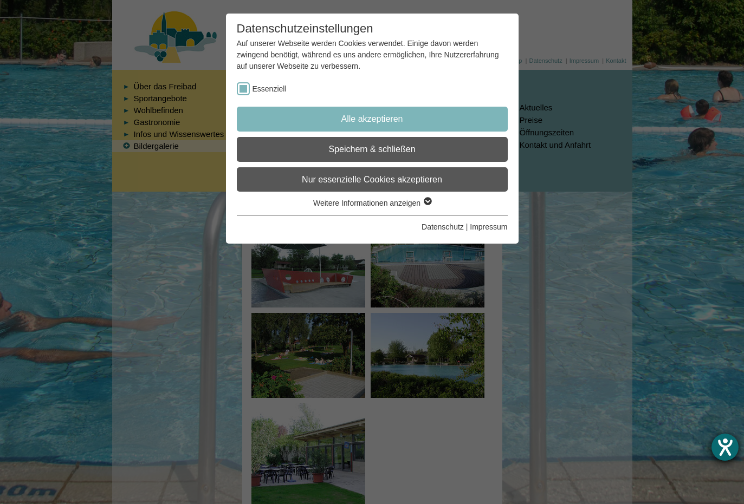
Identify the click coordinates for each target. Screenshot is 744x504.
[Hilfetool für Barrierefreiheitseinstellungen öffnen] (725, 447)
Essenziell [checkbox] (270, 88)
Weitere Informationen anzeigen (372, 203)
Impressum (488, 226)
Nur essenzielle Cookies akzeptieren (372, 179)
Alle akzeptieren (372, 118)
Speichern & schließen (371, 149)
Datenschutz (443, 226)
